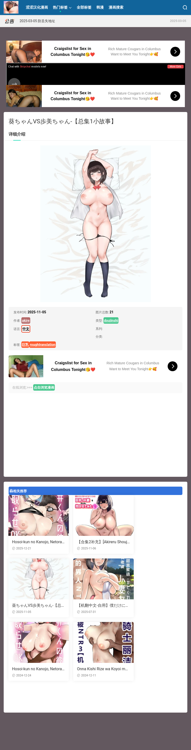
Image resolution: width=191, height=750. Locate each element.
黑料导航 (27, 726)
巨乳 (25, 345)
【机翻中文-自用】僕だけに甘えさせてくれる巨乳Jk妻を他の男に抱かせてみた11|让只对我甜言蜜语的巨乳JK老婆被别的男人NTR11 (35, 605)
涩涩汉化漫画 (11, 7)
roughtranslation (42, 345)
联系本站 (94, 738)
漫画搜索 (116, 7)
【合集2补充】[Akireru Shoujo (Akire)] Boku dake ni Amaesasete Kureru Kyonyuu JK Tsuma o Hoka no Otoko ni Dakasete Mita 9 (95, 542)
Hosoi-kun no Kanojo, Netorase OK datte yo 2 (35, 542)
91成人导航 (57, 726)
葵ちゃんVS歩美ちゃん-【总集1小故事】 (152, 542)
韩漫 (100, 7)
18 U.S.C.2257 (111, 738)
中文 (25, 329)
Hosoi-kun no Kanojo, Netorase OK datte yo (95, 605)
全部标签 (84, 7)
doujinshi (111, 320)
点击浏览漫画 (44, 387)
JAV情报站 (74, 726)
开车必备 (41, 726)
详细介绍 (17, 134)
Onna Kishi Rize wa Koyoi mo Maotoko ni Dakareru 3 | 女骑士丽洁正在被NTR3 (155, 605)
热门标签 (60, 7)
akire (25, 320)
